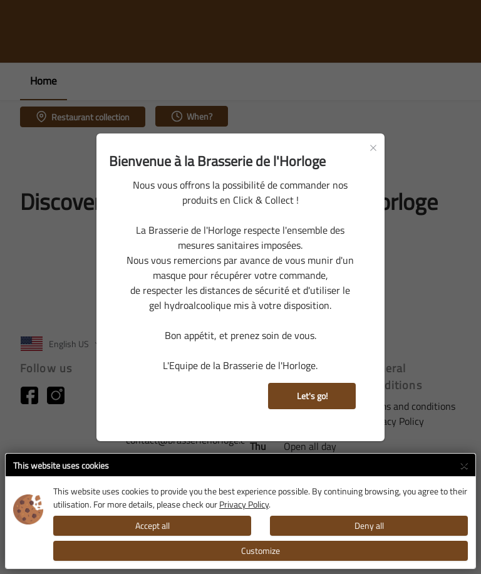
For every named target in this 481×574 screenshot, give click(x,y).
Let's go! (312, 395)
